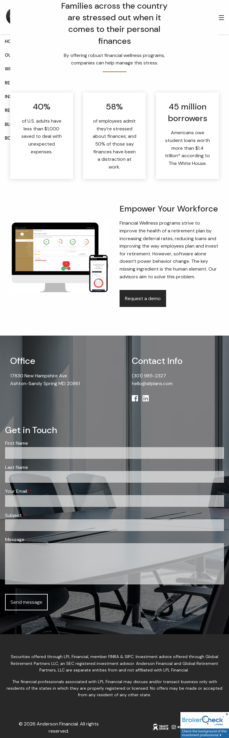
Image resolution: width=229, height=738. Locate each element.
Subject (36, 515)
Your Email (39, 491)
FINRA (113, 656)
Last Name (16, 467)
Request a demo (143, 298)
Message (37, 539)
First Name (16, 443)
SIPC (129, 656)
